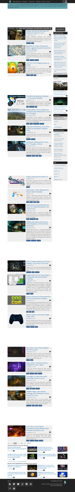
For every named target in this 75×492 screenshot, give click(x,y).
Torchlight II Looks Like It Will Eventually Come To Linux (36, 377)
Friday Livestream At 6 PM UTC (37, 177)
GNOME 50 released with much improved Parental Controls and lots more (47, 474)
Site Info (28, 187)
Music (37, 155)
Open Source (31, 106)
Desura (31, 202)
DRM (27, 311)
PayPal (39, 6)
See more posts (58, 159)
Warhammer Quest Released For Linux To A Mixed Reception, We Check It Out (37, 207)
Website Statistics (58, 179)
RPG (37, 219)
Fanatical (56, 121)
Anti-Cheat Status (38, 28)
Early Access (29, 155)
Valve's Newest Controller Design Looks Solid (37, 316)
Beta (27, 106)
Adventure (28, 43)
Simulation (32, 60)
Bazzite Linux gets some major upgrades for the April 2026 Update (59, 52)
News (24, 28)
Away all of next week (59, 139)
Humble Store (16, 7)
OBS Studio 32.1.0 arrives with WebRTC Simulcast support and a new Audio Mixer (46, 467)
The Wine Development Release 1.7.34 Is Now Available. (37, 97)
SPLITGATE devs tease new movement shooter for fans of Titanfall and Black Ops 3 (45, 449)
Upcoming (36, 60)
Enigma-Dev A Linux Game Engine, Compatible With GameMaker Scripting (38, 277)
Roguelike (36, 440)
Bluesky (38, 1)
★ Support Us (60, 29)
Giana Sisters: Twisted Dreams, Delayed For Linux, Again (37, 364)
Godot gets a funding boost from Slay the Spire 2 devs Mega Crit (60, 58)
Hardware (32, 326)
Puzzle (28, 60)
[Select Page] (28, 443)
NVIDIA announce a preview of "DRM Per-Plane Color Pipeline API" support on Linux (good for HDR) (17, 456)
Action (28, 123)
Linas (28, 265)
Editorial (28, 75)
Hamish (28, 300)
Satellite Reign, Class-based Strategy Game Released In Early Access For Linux (37, 393)
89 (13, 477)
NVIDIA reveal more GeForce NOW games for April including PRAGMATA (47, 455)
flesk (28, 193)
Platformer (32, 373)
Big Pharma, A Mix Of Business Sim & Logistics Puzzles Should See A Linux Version (38, 48)
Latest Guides (57, 81)
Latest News (11, 28)
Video (35, 75)
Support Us (56, 171)
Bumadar (29, 227)
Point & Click (33, 240)
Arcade (31, 123)
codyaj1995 (29, 280)
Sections (25, 1)
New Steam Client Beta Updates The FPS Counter (37, 349)
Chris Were (29, 66)
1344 (21, 443)
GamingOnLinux (17, 1)
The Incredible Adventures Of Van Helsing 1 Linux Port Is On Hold (38, 262)
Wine (36, 106)
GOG (9, 7)
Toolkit (32, 293)
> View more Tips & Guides (59, 112)
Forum (48, 1)
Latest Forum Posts (59, 130)
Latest (20, 28)
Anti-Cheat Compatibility (60, 165)
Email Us (56, 78)
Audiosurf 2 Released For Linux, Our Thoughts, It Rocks (37, 143)
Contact (56, 76)
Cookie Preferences (58, 168)
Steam (32, 43)
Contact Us (32, 1)
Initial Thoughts (36, 123)
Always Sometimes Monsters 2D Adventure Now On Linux (37, 32)
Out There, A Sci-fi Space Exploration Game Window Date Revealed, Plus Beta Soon (37, 428)
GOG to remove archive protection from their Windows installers (38, 298)
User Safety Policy (58, 485)
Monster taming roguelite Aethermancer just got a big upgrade (17, 448)
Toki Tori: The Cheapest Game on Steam (37, 64)
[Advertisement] (37, 18)
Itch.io (35, 202)
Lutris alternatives (58, 149)
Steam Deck (46, 28)
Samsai (28, 178)
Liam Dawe (29, 34)
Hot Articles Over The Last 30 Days (18, 445)
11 (66, 95)
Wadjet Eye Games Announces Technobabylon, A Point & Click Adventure (37, 224)
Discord (44, 1)
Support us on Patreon (13, 4)
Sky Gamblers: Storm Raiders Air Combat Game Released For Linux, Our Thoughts (38, 112)
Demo (28, 202)
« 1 (9, 443)
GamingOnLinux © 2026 (56, 481)
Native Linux (29, 272)
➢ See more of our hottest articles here (17, 461)
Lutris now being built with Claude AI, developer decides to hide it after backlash (17, 474)
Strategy (40, 405)
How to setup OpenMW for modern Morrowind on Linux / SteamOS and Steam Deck (60, 92)
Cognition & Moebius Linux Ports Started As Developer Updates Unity (37, 128)
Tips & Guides (29, 28)
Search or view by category (60, 73)
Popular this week (58, 33)
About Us (56, 176)
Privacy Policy (55, 484)
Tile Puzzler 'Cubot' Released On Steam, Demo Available (37, 191)
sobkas (28, 100)
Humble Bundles (58, 127)
